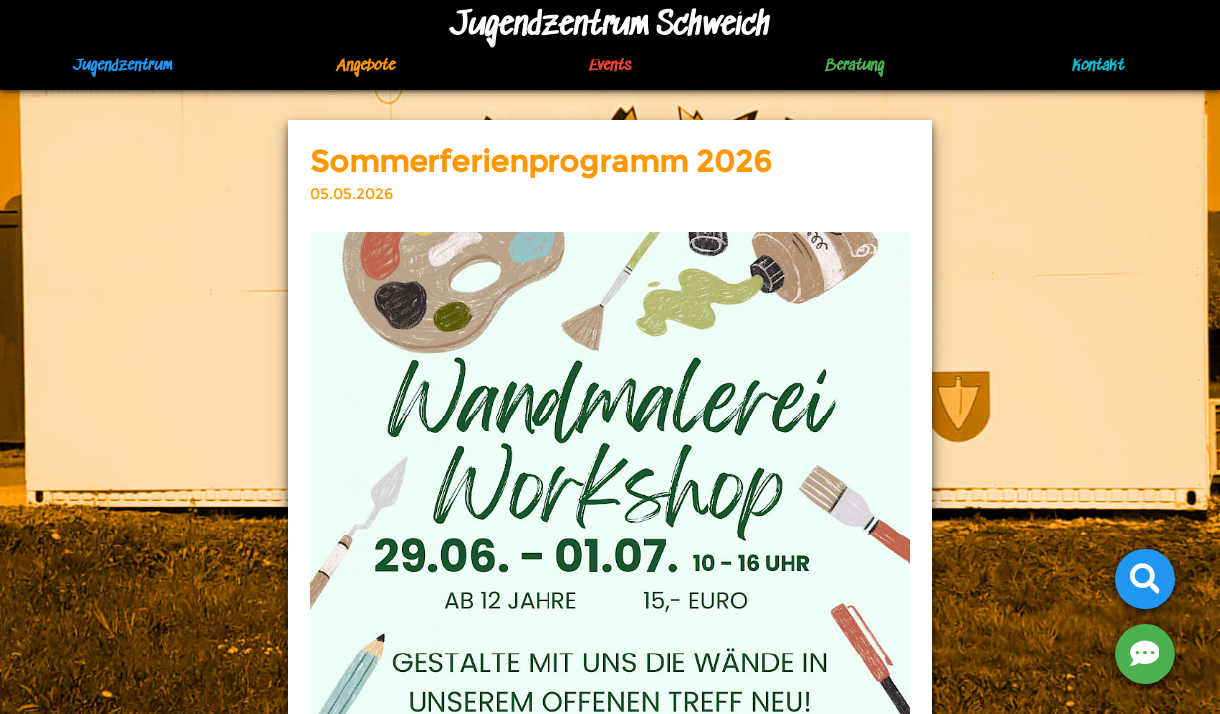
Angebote (366, 67)
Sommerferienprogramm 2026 (541, 161)
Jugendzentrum (122, 67)
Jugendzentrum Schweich (610, 26)
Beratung (854, 67)
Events (610, 67)
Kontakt (1098, 67)
